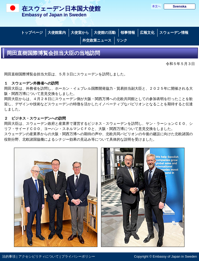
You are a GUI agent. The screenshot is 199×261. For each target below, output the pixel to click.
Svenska (180, 6)
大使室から (80, 32)
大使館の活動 (105, 32)
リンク (121, 40)
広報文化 (147, 32)
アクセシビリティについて (38, 256)
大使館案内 (57, 32)
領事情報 (127, 32)
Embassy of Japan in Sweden (54, 14)
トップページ (32, 32)
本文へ (156, 6)
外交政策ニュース (96, 40)
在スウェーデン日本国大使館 (61, 8)
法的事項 (9, 256)
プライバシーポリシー (78, 256)
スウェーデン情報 (173, 32)
